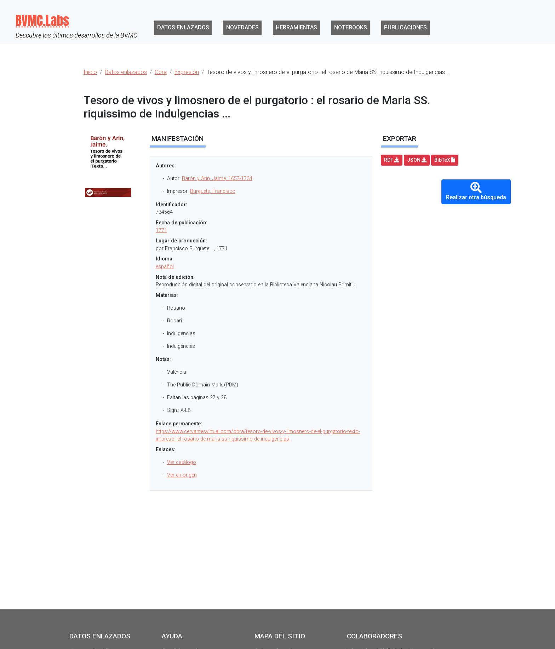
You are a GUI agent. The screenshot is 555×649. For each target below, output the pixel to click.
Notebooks (350, 27)
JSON (417, 160)
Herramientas (296, 27)
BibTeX (444, 160)
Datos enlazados (183, 27)
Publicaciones (405, 27)
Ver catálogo (181, 462)
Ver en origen (182, 475)
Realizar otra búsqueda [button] (476, 191)
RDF (391, 160)
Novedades (242, 27)
